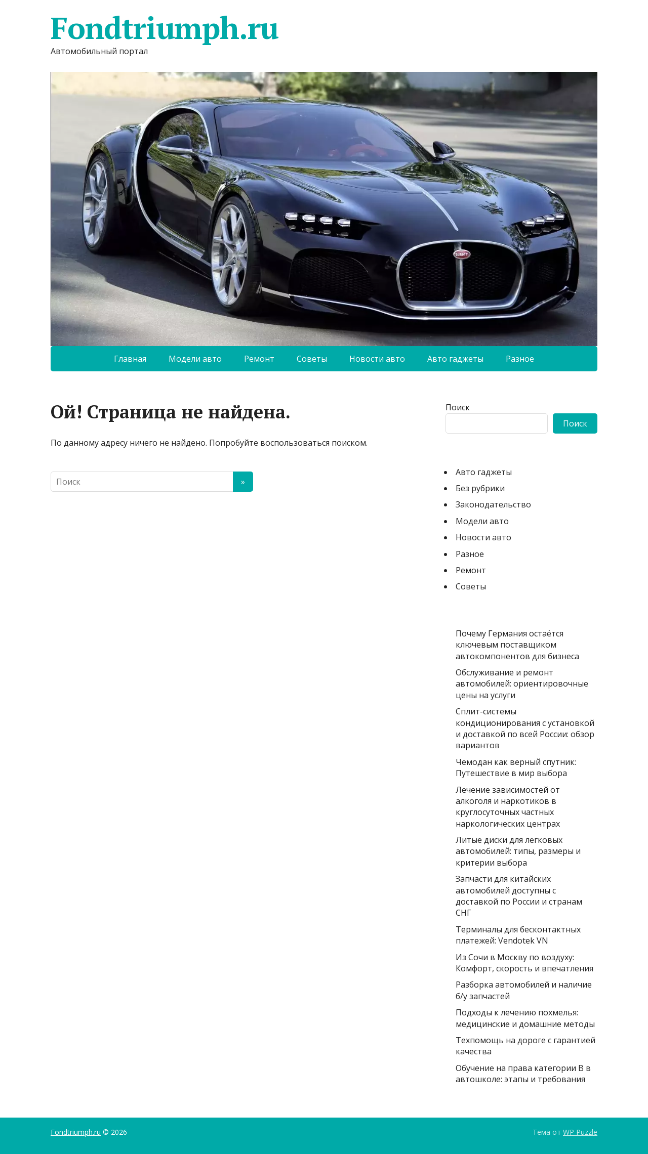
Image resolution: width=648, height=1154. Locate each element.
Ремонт (259, 358)
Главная (130, 358)
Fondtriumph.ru (164, 27)
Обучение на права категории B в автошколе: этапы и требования (523, 1073)
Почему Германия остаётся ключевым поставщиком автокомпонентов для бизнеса (517, 645)
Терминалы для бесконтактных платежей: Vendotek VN (518, 935)
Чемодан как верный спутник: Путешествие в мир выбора (516, 767)
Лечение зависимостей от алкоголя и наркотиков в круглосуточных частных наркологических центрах (508, 806)
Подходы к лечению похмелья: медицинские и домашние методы (525, 1018)
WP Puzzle (580, 1132)
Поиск (458, 407)
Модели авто (195, 358)
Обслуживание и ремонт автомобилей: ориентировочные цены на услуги (522, 684)
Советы (312, 358)
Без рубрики (480, 488)
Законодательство (493, 504)
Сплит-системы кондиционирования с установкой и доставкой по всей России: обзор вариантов (525, 728)
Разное (520, 358)
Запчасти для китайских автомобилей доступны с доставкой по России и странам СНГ (519, 895)
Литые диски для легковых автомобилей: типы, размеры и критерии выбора (518, 851)
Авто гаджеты (455, 358)
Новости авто (377, 358)
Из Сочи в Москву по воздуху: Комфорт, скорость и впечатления (524, 963)
